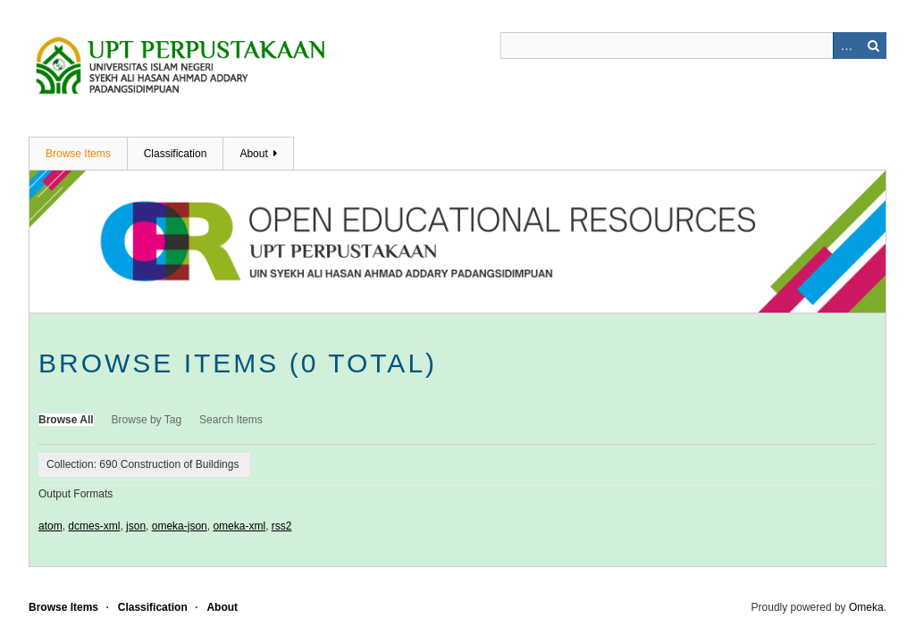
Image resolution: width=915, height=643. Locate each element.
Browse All (66, 419)
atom (50, 526)
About (253, 153)
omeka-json (179, 526)
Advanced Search (846, 45)
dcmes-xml (94, 526)
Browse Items (78, 153)
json (136, 526)
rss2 (282, 526)
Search (873, 45)
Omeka (866, 607)
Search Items (231, 419)
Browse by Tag (147, 419)
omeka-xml (239, 526)
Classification (175, 153)
